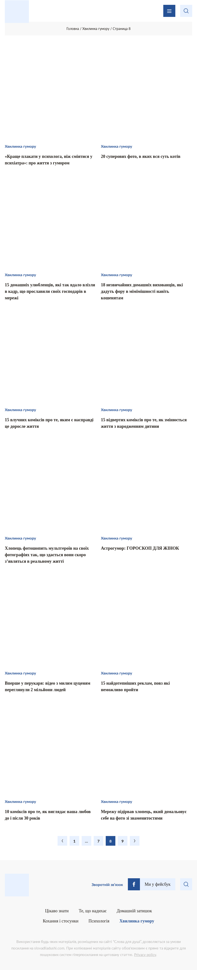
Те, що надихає (93, 910)
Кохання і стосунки (61, 921)
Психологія (99, 921)
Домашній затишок (134, 910)
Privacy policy (145, 954)
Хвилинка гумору (136, 921)
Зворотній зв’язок (107, 884)
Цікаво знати (57, 910)
